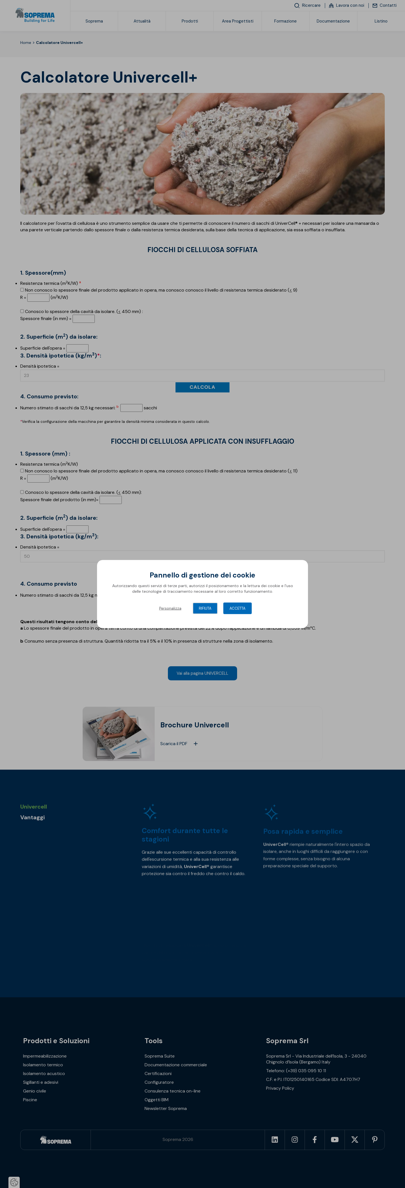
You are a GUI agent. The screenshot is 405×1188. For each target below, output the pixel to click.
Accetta (238, 608)
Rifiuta (205, 608)
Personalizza (170, 608)
